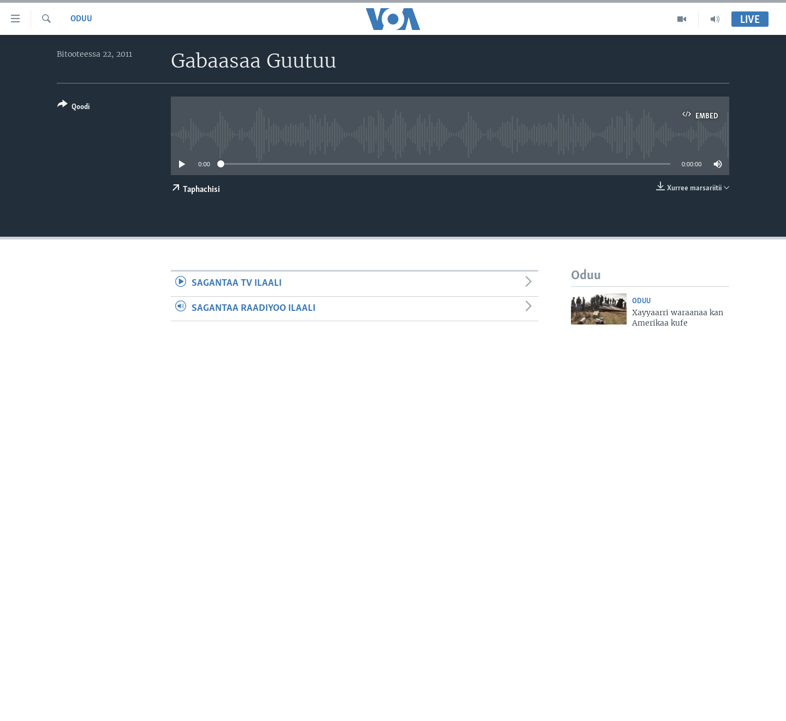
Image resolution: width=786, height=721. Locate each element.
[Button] (73, 108)
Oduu (81, 19)
